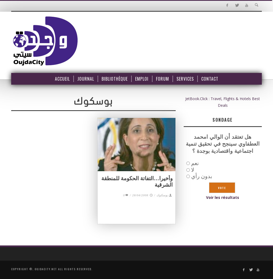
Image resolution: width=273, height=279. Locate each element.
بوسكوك (162, 195)
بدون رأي (201, 176)
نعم (195, 163)
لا (192, 169)
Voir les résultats (222, 197)
